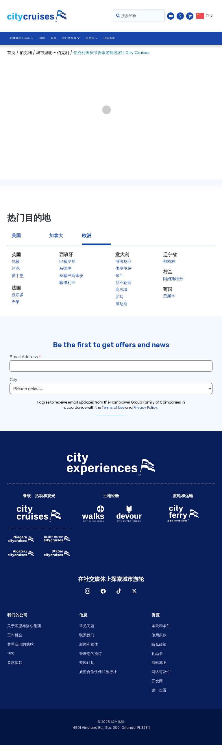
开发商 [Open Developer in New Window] (157, 681)
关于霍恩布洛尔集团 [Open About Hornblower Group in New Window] (24, 626)
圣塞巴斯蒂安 (71, 275)
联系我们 (86, 635)
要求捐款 (14, 662)
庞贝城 (121, 289)
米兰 (119, 275)
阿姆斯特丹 (173, 279)
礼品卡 (157, 653)
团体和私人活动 (21, 38)
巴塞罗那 (67, 261)
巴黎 (16, 301)
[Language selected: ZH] (205, 16)
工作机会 (14, 635)
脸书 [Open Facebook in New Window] (103, 591)
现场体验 (108, 38)
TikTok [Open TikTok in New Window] (118, 591)
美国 (16, 235)
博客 (11, 653)
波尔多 (18, 295)
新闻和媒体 (88, 644)
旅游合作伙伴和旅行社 (98, 672)
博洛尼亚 (123, 261)
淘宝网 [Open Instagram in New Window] (87, 591)
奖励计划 (86, 662)
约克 (16, 268)
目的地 (91, 38)
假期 (42, 38)
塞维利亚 (67, 282)
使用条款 (158, 635)
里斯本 (169, 296)
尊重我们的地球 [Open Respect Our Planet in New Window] (20, 644)
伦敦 (16, 261)
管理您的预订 (90, 653)
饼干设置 (158, 690)
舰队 (53, 38)
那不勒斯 (123, 282)
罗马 (119, 297)
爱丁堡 (18, 275)
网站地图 (158, 662)
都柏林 (169, 261)
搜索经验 (126, 15)
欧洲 (86, 235)
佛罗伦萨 (123, 268)
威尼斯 (121, 303)
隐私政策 (158, 644)
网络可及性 (160, 672)
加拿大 (56, 235)
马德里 (65, 268)
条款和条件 (160, 626)
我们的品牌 (71, 38)
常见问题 (86, 626)
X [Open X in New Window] (134, 591)
